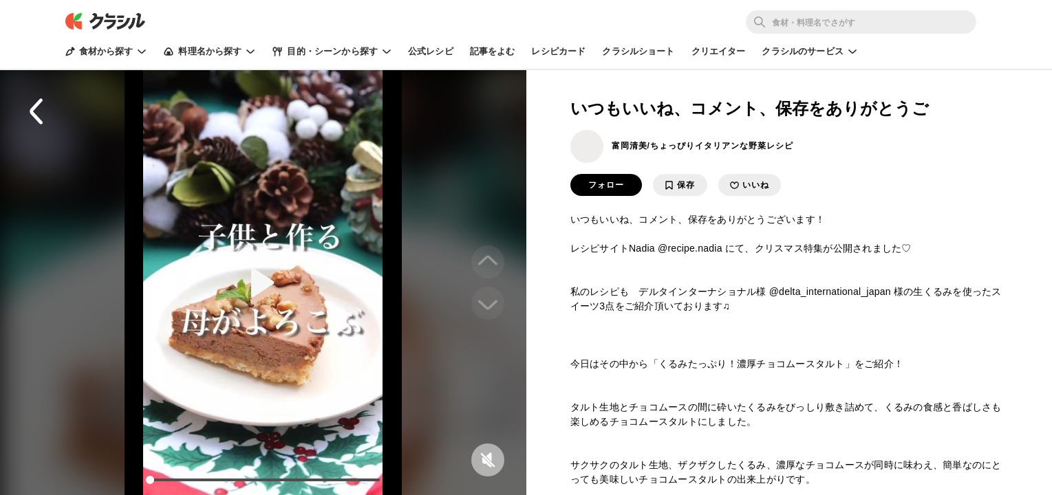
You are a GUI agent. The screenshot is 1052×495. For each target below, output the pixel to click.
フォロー (606, 185)
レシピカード (558, 51)
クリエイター (718, 51)
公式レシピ (430, 51)
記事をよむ (492, 51)
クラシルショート (638, 51)
